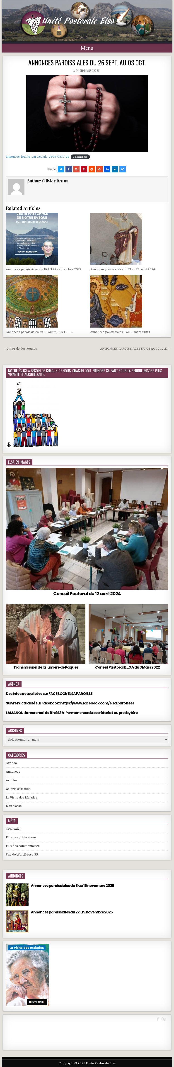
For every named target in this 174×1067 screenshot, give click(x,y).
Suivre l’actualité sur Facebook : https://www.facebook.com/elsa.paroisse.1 (70, 703)
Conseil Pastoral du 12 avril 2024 (87, 593)
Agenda (11, 763)
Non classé (14, 806)
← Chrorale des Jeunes (20, 348)
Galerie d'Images (18, 789)
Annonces (13, 771)
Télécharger (80, 157)
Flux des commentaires (23, 846)
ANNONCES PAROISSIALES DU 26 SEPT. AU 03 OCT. (87, 62)
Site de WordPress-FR (22, 854)
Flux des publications (21, 837)
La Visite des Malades (21, 797)
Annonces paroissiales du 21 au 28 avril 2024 (122, 269)
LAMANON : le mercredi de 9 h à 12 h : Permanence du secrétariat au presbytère (72, 712)
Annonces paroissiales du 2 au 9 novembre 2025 (72, 912)
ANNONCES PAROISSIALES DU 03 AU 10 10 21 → (135, 348)
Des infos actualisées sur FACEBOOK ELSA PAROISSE (49, 693)
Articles (11, 780)
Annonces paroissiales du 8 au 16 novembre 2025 (72, 885)
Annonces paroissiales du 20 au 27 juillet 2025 (39, 332)
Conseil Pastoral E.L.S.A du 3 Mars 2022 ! (128, 667)
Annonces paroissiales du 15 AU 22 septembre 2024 (43, 269)
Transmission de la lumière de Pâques (45, 667)
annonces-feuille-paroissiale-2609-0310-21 (37, 156)
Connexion (13, 828)
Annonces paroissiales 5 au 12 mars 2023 (120, 332)
